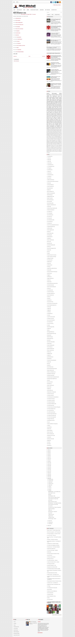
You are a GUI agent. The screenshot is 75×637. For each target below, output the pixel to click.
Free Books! (54, 117)
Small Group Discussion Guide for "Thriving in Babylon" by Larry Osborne (56, 20)
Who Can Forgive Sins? (19, 22)
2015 (48, 465)
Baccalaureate (55, 135)
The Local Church (50, 410)
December (50, 479)
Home (29, 56)
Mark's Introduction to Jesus (19, 12)
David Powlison (59, 105)
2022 (48, 455)
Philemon (48, 151)
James (47, 140)
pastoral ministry (49, 348)
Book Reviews (42, 9)
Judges (59, 117)
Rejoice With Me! (49, 370)
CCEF (48, 100)
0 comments (34, 14)
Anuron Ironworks (58, 141)
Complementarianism (57, 136)
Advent (57, 104)
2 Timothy (52, 141)
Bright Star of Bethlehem (51, 204)
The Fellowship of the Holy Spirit (52, 587)
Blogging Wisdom (51, 107)
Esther (48, 246)
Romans (52, 108)
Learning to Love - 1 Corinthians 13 (52, 582)
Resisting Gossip (19, 9)
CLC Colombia (49, 214)
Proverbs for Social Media (51, 360)
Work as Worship (49, 433)
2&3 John (59, 144)
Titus (51, 135)
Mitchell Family (54, 150)
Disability (52, 147)
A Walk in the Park (51, 514)
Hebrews (58, 126)
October (49, 482)
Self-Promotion (53, 148)
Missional (59, 137)
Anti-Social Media (58, 146)
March (49, 520)
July (49, 486)
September (50, 483)
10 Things (58, 140)
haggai (48, 152)
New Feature (50, 500)
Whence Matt (53, 138)
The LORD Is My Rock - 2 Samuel (52, 560)
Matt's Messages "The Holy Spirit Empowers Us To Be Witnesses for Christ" (54, 47)
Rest (48, 380)
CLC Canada (60, 133)
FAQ (54, 132)
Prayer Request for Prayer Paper (53, 498)
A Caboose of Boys (51, 517)
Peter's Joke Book (53, 143)
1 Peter (55, 110)
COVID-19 (54, 100)
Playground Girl (50, 515)
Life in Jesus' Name (50, 320)
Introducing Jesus (18, 18)
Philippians (55, 115)
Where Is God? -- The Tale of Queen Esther (53, 530)
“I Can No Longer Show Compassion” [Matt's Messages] (56, 70)
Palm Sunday (59, 150)
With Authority (18, 20)
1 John (57, 116)
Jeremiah (49, 106)
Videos (24, 9)
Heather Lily (50, 510)
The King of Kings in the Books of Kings (53, 553)
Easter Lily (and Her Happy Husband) (54, 497)
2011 (48, 471)
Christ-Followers (20, 39)
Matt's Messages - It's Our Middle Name (54, 491)
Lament (48, 311)
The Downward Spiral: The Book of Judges (53, 568)
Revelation (54, 140)
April (49, 490)
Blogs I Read (49, 198)
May (49, 489)
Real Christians (54, 130)
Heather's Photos (54, 9)
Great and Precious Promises (55, 142)
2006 (48, 478)
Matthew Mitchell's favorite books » (57, 614)
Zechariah (57, 148)
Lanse (47, 148)
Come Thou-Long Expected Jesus (52, 224)
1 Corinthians (58, 138)
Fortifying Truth (49, 258)
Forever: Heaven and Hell (50, 137)
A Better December (54, 133)
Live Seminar (54, 111)
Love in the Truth (49, 323)
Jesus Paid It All (49, 301)
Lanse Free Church (16, 11)
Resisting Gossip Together (34, 9)
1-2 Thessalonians (57, 125)
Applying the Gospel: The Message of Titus (53, 584)
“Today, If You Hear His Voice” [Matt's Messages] (56, 77)
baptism (48, 146)
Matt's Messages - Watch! (52, 518)
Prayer (56, 108)
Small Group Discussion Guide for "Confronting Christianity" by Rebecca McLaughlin (56, 27)
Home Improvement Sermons (57, 122)
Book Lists (48, 103)
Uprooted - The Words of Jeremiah (52, 539)
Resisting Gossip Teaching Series (56, 109)
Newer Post (15, 56)
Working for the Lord (54, 128)
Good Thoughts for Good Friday (53, 504)
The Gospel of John (56, 102)
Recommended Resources (57, 106)
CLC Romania (49, 221)
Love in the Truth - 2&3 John (51, 535)
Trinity (55, 144)
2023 (48, 454)
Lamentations (59, 147)
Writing (52, 104)
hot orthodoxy (50, 110)
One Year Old (50, 505)
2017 (48, 462)
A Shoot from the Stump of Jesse (52, 181)
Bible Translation (59, 130)
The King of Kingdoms (54, 124)
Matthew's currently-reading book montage (54, 602)
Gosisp (48, 142)
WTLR (48, 442)
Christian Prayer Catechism (51, 208)
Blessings (49, 494)
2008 (48, 475)
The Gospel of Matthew (57, 101)
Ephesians (48, 243)
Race (49, 148)
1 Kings (55, 121)
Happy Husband (57, 118)
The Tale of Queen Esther (55, 131)
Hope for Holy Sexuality (50, 286)
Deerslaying (51, 132)
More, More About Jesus (19, 24)
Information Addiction (50, 293)
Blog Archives (57, 14)
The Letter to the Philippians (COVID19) (53, 545)
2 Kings (48, 171)
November (50, 480)
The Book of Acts (53, 114)
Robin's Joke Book (52, 151)
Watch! (18, 47)
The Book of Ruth (49, 395)
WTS (50, 102)
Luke (56, 137)
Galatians (56, 119)
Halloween (55, 147)
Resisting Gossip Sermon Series (52, 572)
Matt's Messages (47, 9)
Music (48, 340)
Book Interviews (49, 199)
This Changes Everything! (19, 51)
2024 (48, 452)
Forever (48, 597)
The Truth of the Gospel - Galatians (52, 550)
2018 (48, 461)
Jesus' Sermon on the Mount (51, 303)
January (49, 523)
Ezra (48, 251)
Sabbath (58, 143)
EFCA (53, 99)
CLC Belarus (49, 211)
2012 (48, 469)
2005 (48, 525)
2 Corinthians (49, 169)
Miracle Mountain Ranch (51, 333)
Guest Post (49, 273)
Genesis (48, 263)
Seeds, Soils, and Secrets (19, 28)
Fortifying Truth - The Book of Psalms (52, 543)
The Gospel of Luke (50, 400)
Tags (52, 14)
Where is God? (58, 132)
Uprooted (48, 109)
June (49, 487)
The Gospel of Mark (28, 14)
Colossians (59, 139)
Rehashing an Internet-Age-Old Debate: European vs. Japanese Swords (56, 84)
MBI (50, 140)
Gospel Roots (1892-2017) (51, 268)
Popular (49, 14)
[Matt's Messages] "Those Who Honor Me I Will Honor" (56, 40)
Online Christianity (49, 121)
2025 (48, 451)
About (14, 9)
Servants (18, 41)
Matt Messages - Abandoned (52, 511)
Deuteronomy (48, 147)
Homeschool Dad (57, 112)
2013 (48, 468)
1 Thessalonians (52, 146)
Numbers (48, 114)
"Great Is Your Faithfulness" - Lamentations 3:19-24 (55, 33)
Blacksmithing (49, 194)
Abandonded (19, 49)
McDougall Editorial (49, 150)
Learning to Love (51, 123)
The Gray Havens (50, 405)
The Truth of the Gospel (56, 120)
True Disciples (18, 26)
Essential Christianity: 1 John (51, 565)
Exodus (51, 115)
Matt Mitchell (33, 621)
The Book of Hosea (50, 594)
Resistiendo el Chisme (50, 373)
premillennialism (49, 356)
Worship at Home (49, 438)
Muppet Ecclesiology (51, 508)
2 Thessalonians (49, 174)
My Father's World (50, 341)
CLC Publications (53, 96)
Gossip (60, 94)
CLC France (48, 135)
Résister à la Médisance (59, 151)
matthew (61, 148)
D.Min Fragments (52, 105)
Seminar (28, 9)
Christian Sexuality (50, 118)
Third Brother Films (50, 420)
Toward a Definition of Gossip (51, 423)
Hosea (55, 129)
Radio (59, 121)
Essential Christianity (50, 119)
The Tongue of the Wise (50, 415)
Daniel (48, 231)
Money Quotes (49, 338)
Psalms (54, 103)
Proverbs (48, 358)
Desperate (17, 30)
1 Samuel (52, 116)
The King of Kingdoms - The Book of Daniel (53, 533)
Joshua (52, 129)
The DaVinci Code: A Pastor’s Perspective (54, 507)
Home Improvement (50, 592)
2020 (48, 458)
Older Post (43, 56)
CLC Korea (49, 218)
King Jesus (19, 43)
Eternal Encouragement (50, 126)
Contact (15, 623)
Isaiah (48, 296)
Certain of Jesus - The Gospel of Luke (53, 574)
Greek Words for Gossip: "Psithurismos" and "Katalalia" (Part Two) (56, 63)
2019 (48, 459)
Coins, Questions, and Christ (21, 45)
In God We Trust (49, 291)
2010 (48, 472)
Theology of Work (54, 127)
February (49, 522)
